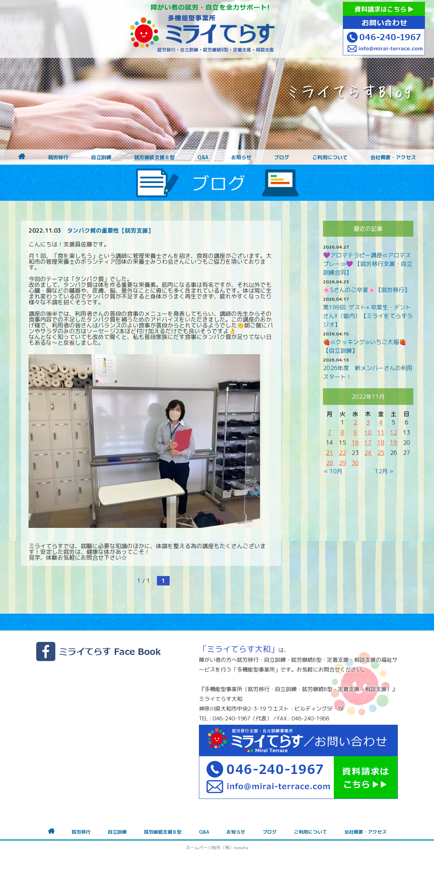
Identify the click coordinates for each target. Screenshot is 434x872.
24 (367, 453)
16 (355, 442)
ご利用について (330, 157)
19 (393, 442)
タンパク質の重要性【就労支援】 (110, 230)
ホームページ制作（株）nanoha (217, 848)
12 (393, 432)
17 (367, 442)
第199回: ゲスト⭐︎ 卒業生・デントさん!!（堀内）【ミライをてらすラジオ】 (368, 316)
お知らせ (241, 157)
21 (329, 453)
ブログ (281, 157)
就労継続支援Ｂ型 (154, 157)
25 (380, 453)
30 (355, 463)
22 (342, 453)
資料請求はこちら (383, 9)
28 (329, 463)
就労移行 (58, 157)
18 (380, 442)
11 (380, 432)
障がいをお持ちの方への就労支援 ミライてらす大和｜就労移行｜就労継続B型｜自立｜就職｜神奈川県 (202, 29)
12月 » (384, 471)
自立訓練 (101, 157)
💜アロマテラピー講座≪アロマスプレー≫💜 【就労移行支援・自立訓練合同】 (367, 263)
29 (342, 463)
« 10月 (333, 471)
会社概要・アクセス (393, 157)
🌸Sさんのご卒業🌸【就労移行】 (366, 290)
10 (367, 432)
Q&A (202, 157)
